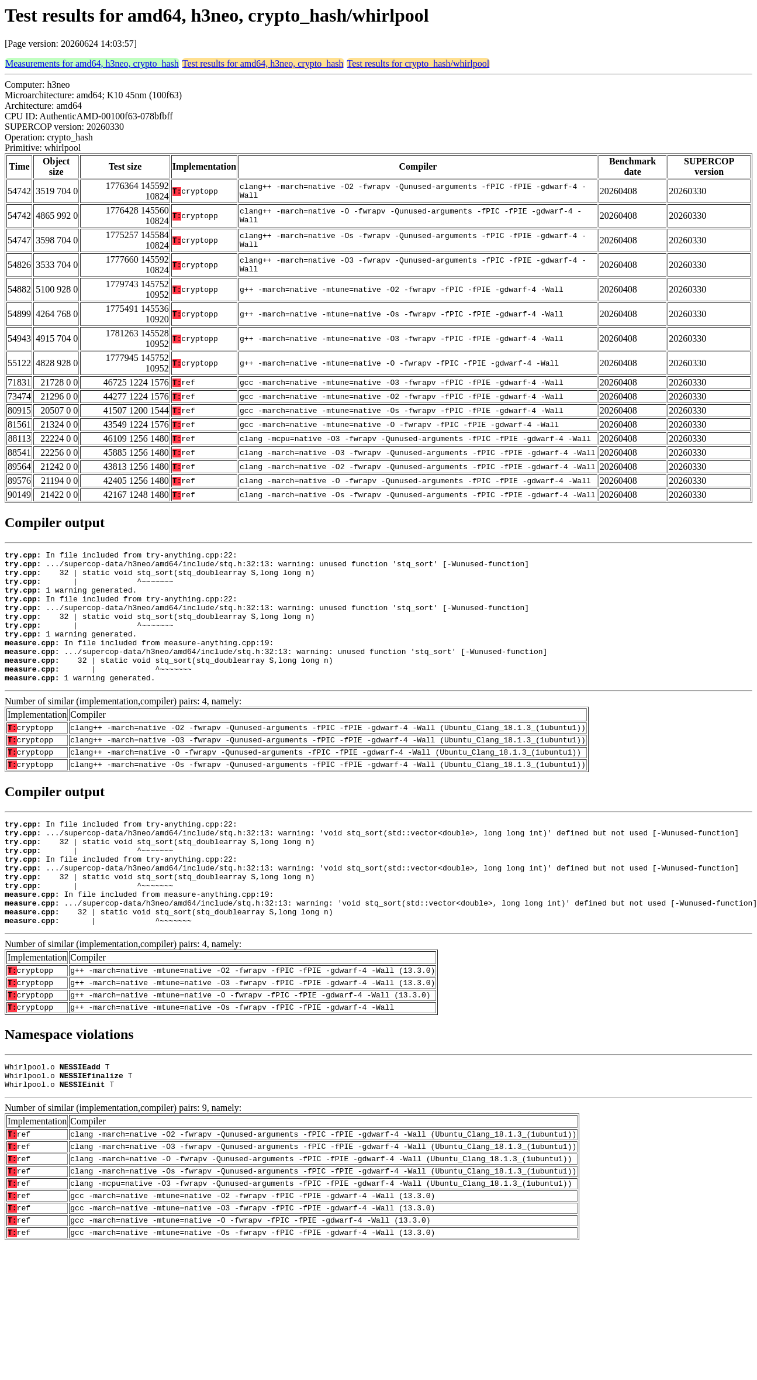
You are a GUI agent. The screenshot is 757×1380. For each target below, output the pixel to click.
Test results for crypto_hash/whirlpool (418, 63)
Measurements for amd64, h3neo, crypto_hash (92, 63)
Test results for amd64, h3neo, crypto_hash (263, 63)
